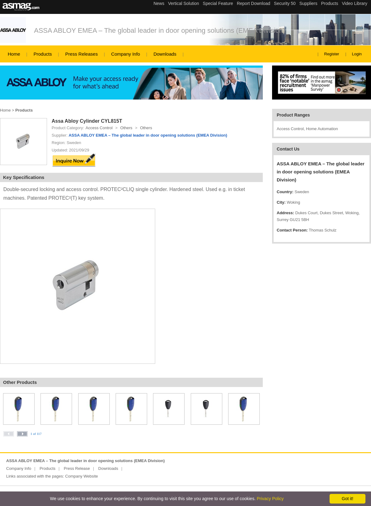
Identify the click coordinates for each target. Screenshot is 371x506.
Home (14, 54)
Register (331, 54)
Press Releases (81, 54)
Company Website (81, 476)
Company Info (125, 54)
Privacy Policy (270, 498)
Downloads (164, 54)
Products (42, 54)
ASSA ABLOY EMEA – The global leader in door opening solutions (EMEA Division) (159, 30)
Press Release (77, 468)
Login (357, 54)
